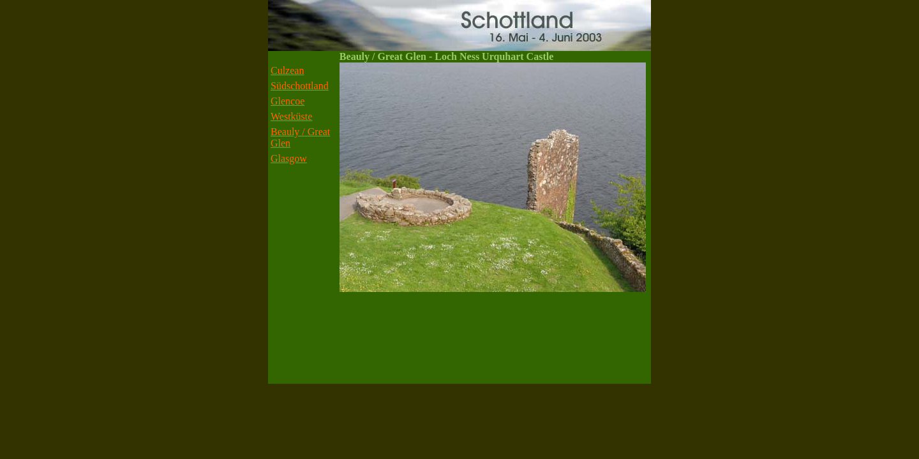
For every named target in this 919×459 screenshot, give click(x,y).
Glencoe (287, 101)
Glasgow (289, 158)
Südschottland (300, 85)
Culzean (287, 70)
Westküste (291, 116)
